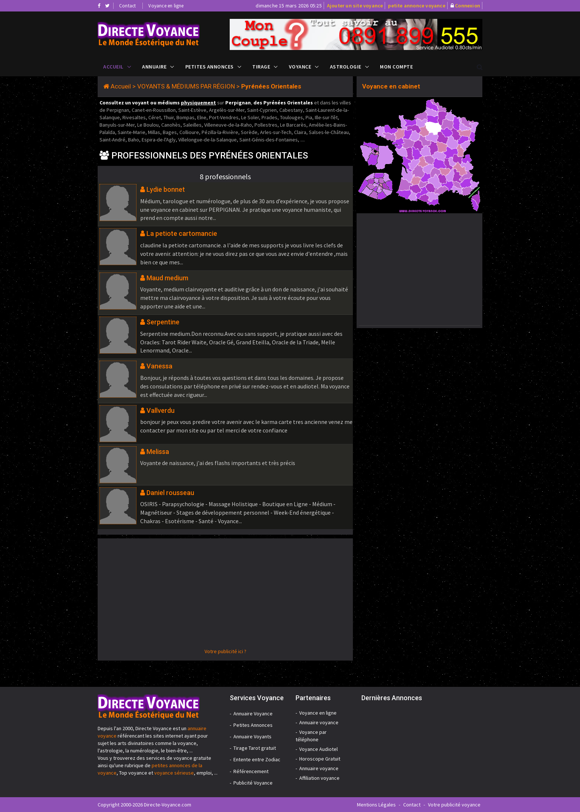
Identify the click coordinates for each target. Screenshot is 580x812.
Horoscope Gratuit (319, 758)
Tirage (261, 66)
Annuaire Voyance (253, 713)
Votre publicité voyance (454, 804)
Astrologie (345, 66)
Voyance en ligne (165, 6)
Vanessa (159, 366)
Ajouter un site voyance (355, 5)
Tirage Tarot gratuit (254, 748)
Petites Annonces (209, 66)
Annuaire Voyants (252, 736)
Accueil (113, 66)
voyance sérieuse (174, 772)
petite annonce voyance (416, 5)
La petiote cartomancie (181, 233)
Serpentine (162, 322)
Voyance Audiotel (318, 749)
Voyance (300, 66)
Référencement (251, 771)
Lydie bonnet (165, 189)
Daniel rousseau (170, 493)
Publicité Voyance (253, 782)
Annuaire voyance (318, 722)
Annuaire (154, 66)
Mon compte (396, 66)
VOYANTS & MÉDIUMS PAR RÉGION (186, 86)
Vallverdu (160, 410)
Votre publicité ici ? (225, 651)
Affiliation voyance (319, 778)
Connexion (467, 5)
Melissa (157, 451)
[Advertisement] (225, 596)
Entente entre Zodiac (256, 759)
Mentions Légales (376, 804)
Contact (127, 6)
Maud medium (167, 278)
